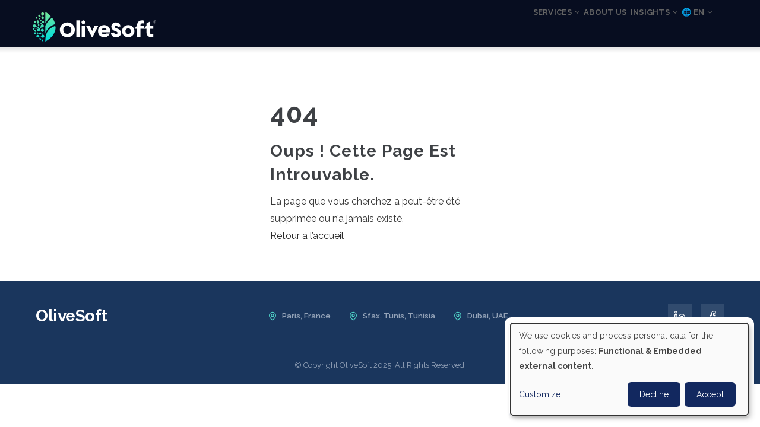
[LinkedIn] (680, 316)
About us (570, 25)
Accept (710, 394)
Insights (634, 25)
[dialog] (629, 369)
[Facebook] (712, 316)
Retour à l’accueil (307, 235)
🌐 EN (690, 25)
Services (507, 25)
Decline (654, 394)
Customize (539, 394)
